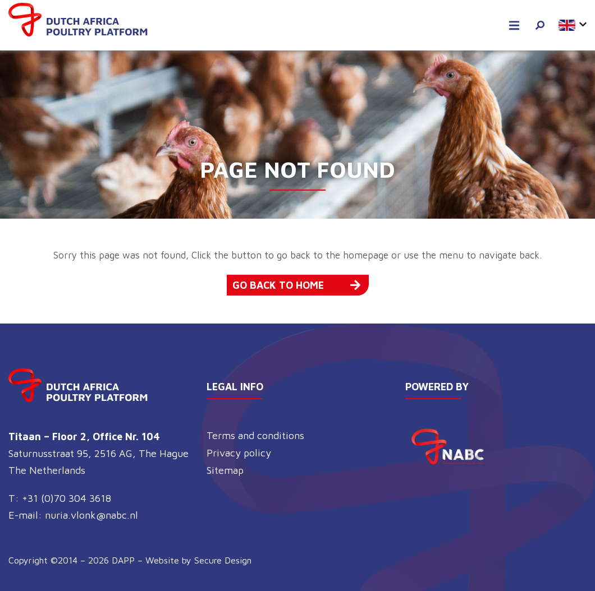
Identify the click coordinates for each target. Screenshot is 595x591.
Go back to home (296, 285)
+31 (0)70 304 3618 (66, 498)
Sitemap (225, 470)
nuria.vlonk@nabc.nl (91, 515)
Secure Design (222, 560)
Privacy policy (239, 453)
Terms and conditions (255, 435)
